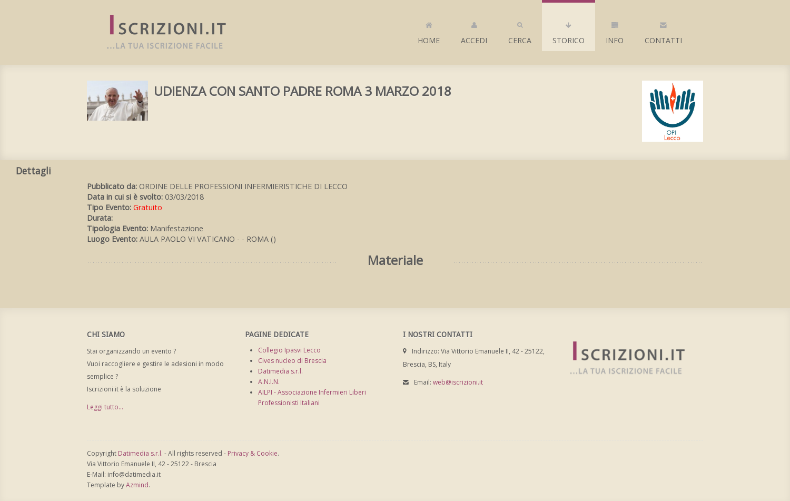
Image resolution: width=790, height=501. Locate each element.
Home (429, 30)
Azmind (137, 484)
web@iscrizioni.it (458, 382)
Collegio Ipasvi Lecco (289, 350)
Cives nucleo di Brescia (292, 360)
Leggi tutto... (105, 406)
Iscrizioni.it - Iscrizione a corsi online (160, 32)
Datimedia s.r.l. (280, 371)
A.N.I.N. (269, 381)
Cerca (519, 30)
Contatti (663, 30)
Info (615, 30)
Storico (568, 30)
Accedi (474, 30)
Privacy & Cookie (253, 453)
